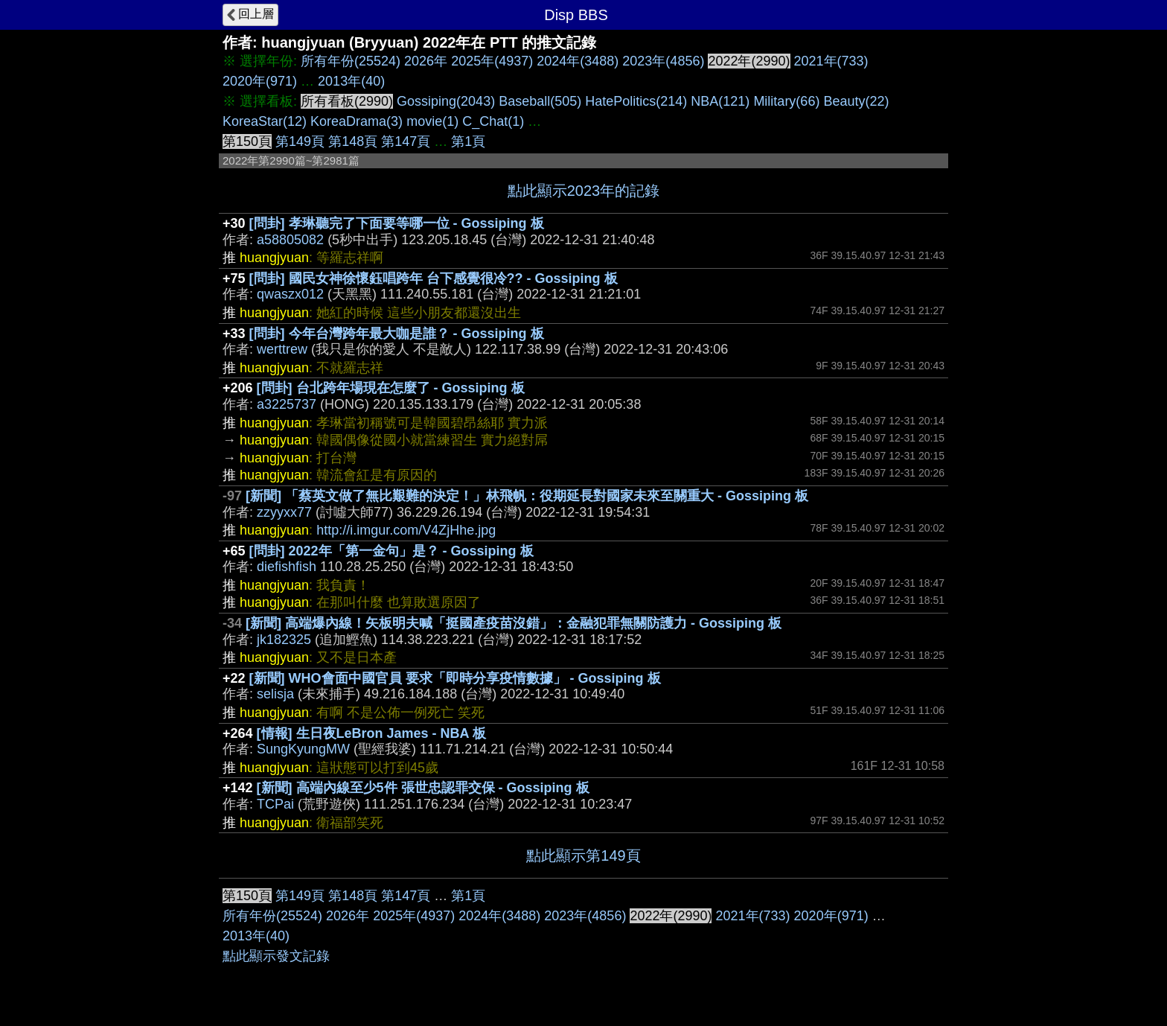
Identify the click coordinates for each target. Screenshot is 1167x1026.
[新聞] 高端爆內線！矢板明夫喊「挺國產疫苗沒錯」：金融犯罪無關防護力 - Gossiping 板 (513, 623)
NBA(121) (720, 101)
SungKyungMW (303, 749)
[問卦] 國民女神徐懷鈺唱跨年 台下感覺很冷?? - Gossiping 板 (433, 278)
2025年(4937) (492, 61)
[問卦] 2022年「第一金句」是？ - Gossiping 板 (391, 551)
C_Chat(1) (493, 121)
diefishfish (286, 566)
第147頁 (405, 141)
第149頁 (299, 141)
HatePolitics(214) (636, 101)
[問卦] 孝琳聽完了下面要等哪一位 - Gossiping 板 (396, 223)
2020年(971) (260, 81)
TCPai (275, 804)
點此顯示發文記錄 (276, 956)
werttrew (282, 349)
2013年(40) (351, 81)
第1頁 (468, 141)
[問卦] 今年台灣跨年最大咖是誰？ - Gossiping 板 (396, 333)
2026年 (425, 61)
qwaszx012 (290, 294)
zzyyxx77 (284, 512)
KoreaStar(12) (265, 121)
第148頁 (352, 141)
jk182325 (284, 639)
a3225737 (286, 404)
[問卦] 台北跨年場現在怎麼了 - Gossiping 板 (391, 387)
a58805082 (290, 239)
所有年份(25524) (350, 61)
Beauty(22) (856, 101)
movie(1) (432, 121)
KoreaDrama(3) (356, 121)
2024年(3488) (577, 61)
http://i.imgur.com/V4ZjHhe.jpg (406, 530)
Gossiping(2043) (446, 101)
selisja (275, 693)
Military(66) (786, 101)
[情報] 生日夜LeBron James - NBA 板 (371, 733)
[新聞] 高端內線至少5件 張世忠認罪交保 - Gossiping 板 (423, 787)
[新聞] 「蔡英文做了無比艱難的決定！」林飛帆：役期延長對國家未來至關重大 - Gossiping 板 (527, 495)
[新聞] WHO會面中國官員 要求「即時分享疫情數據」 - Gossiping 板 (455, 678)
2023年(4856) (663, 61)
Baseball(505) (540, 101)
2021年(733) (831, 61)
